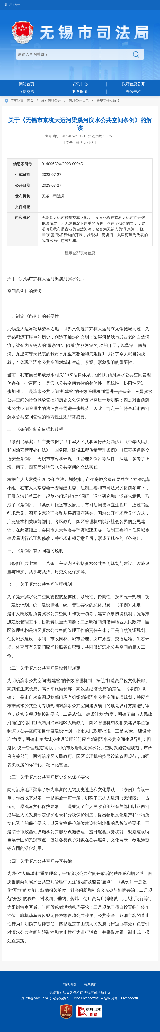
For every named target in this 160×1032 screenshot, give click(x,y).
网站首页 (26, 84)
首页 (30, 100)
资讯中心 (80, 84)
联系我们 (90, 984)
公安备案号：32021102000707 (76, 998)
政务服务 (80, 92)
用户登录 (12, 5)
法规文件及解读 (108, 100)
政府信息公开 (51, 100)
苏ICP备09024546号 (36, 998)
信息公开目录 (79, 100)
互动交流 (26, 92)
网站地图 (69, 984)
